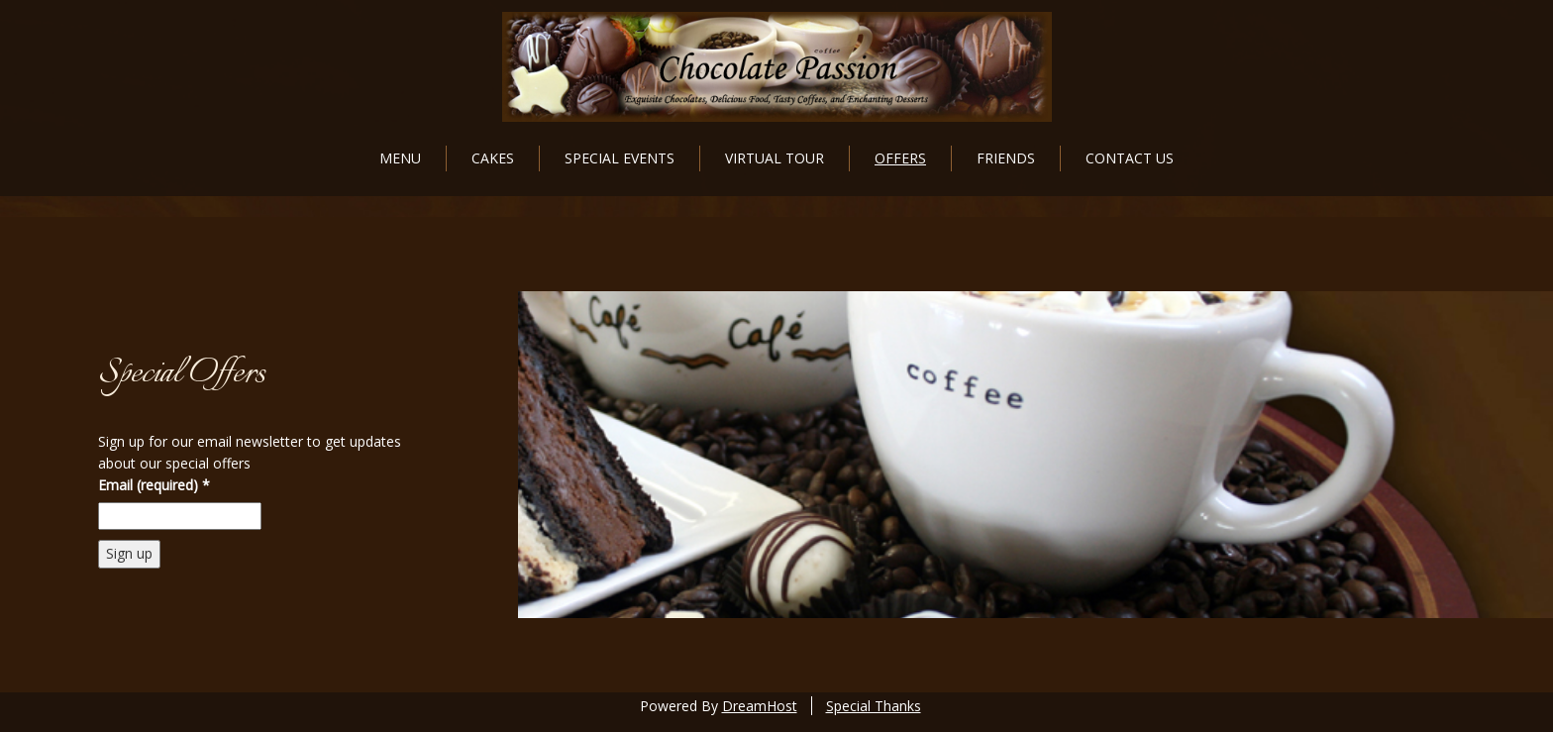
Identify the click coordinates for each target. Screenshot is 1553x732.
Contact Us (1130, 158)
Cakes (492, 158)
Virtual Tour (774, 158)
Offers (900, 158)
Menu (400, 158)
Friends (1006, 158)
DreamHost (759, 705)
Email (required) (154, 484)
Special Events (619, 158)
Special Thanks (873, 705)
